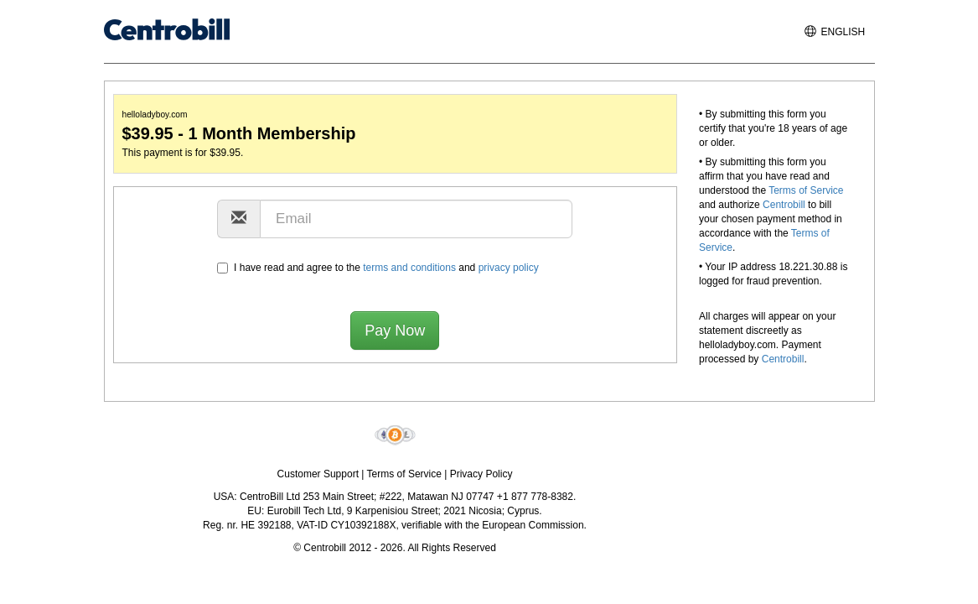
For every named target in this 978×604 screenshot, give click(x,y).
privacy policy (509, 267)
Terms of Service (805, 190)
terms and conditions (409, 267)
